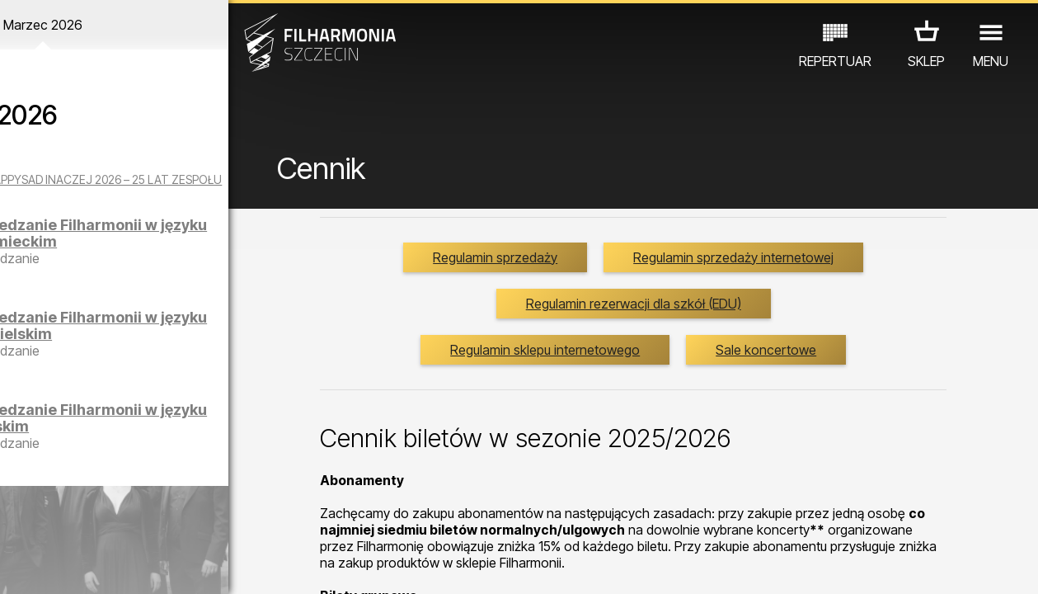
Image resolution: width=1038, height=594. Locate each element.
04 (79, 566)
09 (183, 566)
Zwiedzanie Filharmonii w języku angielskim (172, 339)
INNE (237, 522)
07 (141, 566)
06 (120, 566)
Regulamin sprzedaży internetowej (654, 316)
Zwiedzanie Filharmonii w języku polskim (172, 432)
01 (15, 566)
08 (162, 566)
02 (37, 566)
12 (246, 566)
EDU (109, 522)
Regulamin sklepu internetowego (565, 408)
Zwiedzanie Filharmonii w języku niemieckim (172, 247)
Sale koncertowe (786, 408)
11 (225, 566)
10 (203, 566)
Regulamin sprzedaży (654, 270)
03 (57, 566)
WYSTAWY (173, 522)
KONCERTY (44, 522)
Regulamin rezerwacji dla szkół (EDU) (654, 362)
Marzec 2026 (135, 24)
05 (99, 566)
